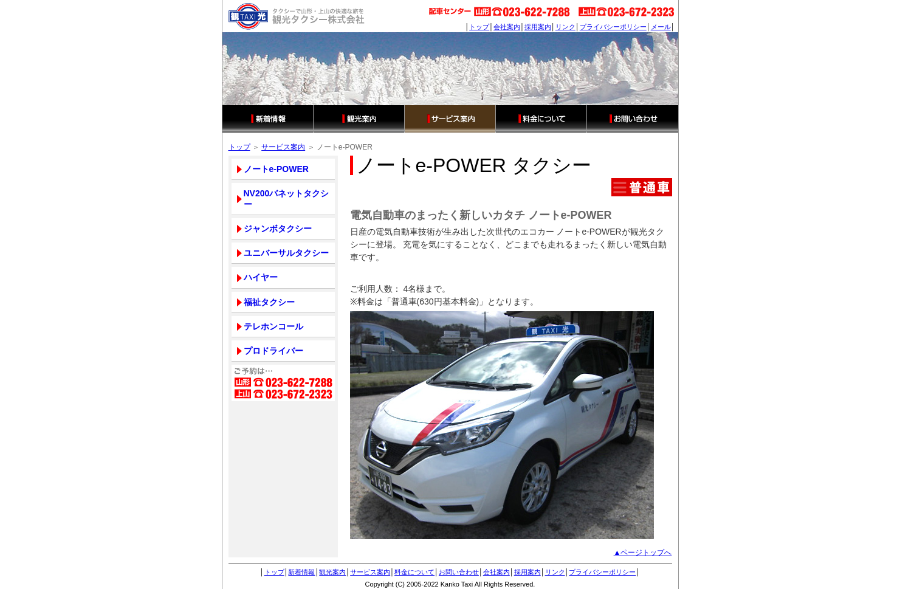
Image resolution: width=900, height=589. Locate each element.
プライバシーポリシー (613, 26)
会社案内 (506, 26)
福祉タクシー (269, 302)
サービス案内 (450, 119)
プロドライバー (273, 351)
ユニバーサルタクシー (286, 253)
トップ (479, 26)
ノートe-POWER (276, 169)
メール (661, 26)
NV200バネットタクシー (286, 198)
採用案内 (537, 26)
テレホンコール (273, 326)
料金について (541, 119)
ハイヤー (261, 277)
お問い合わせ (632, 119)
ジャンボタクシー (278, 228)
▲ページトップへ (643, 552)
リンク (565, 26)
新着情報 (268, 119)
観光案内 (359, 119)
